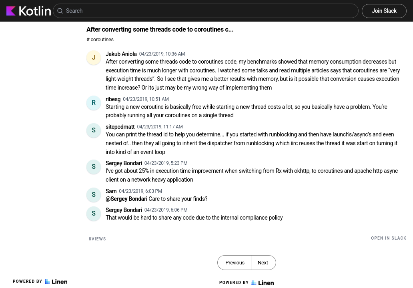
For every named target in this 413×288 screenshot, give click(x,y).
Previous (235, 263)
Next (263, 263)
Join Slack (384, 11)
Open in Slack (389, 238)
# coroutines (100, 39)
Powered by (40, 281)
